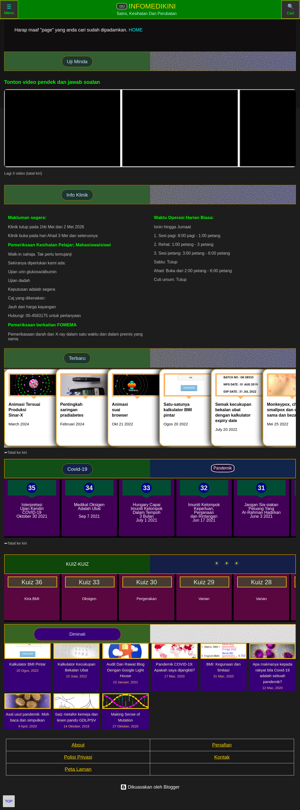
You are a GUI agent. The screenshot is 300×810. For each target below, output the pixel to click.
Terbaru (77, 358)
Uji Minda (77, 61)
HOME (136, 30)
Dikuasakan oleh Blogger (150, 787)
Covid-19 (77, 469)
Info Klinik (77, 195)
